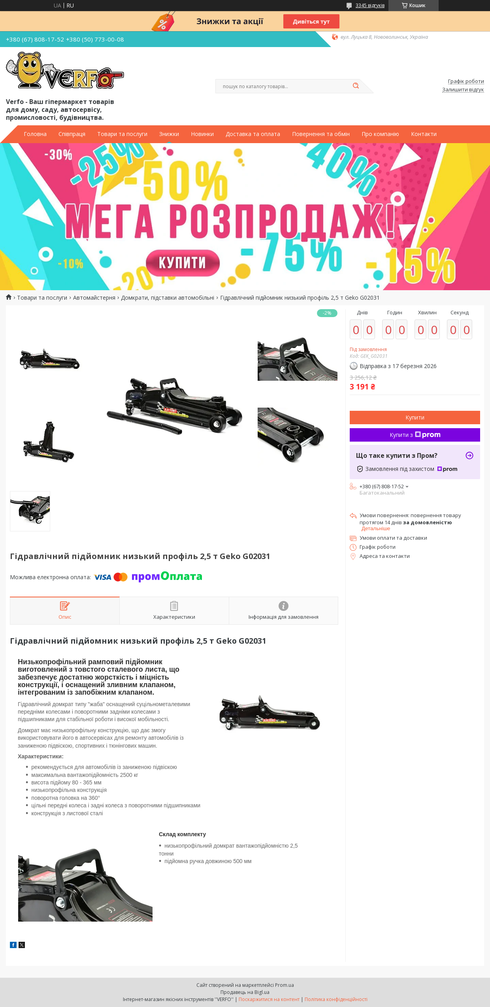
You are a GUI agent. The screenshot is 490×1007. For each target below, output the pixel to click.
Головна (35, 134)
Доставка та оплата (253, 134)
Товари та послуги (122, 134)
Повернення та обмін (321, 134)
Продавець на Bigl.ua (245, 992)
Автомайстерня (94, 297)
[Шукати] (356, 86)
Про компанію (380, 134)
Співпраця (71, 134)
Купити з (415, 434)
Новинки (202, 134)
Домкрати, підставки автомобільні (167, 297)
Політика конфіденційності (336, 999)
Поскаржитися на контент (269, 999)
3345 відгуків (370, 5)
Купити (414, 417)
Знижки (169, 134)
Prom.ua (284, 985)
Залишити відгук (463, 90)
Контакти (424, 134)
